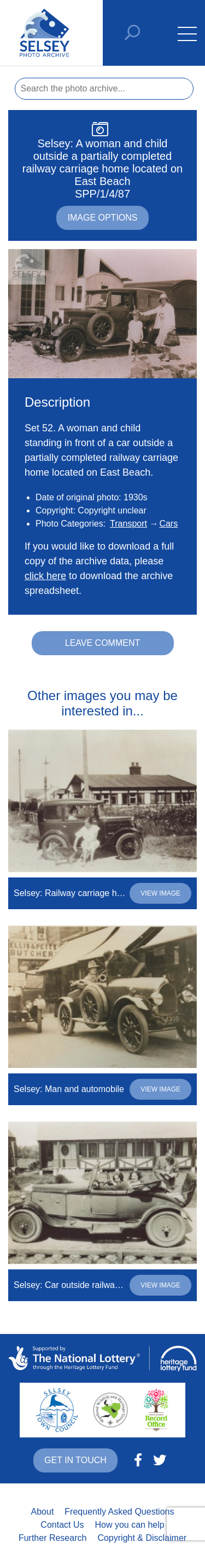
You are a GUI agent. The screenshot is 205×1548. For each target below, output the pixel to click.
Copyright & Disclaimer (141, 1538)
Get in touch (75, 1460)
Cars (168, 523)
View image (160, 893)
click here (45, 575)
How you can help (129, 1524)
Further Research (53, 1538)
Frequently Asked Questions (119, 1511)
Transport (128, 523)
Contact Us (62, 1524)
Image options (102, 217)
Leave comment (102, 643)
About (42, 1511)
